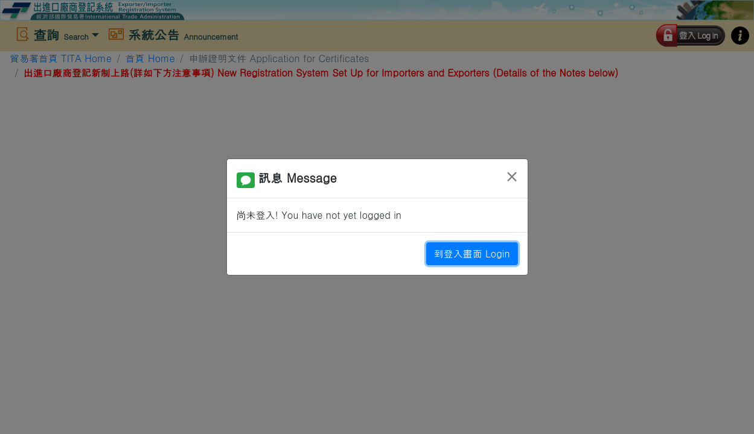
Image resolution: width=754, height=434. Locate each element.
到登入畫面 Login (472, 253)
